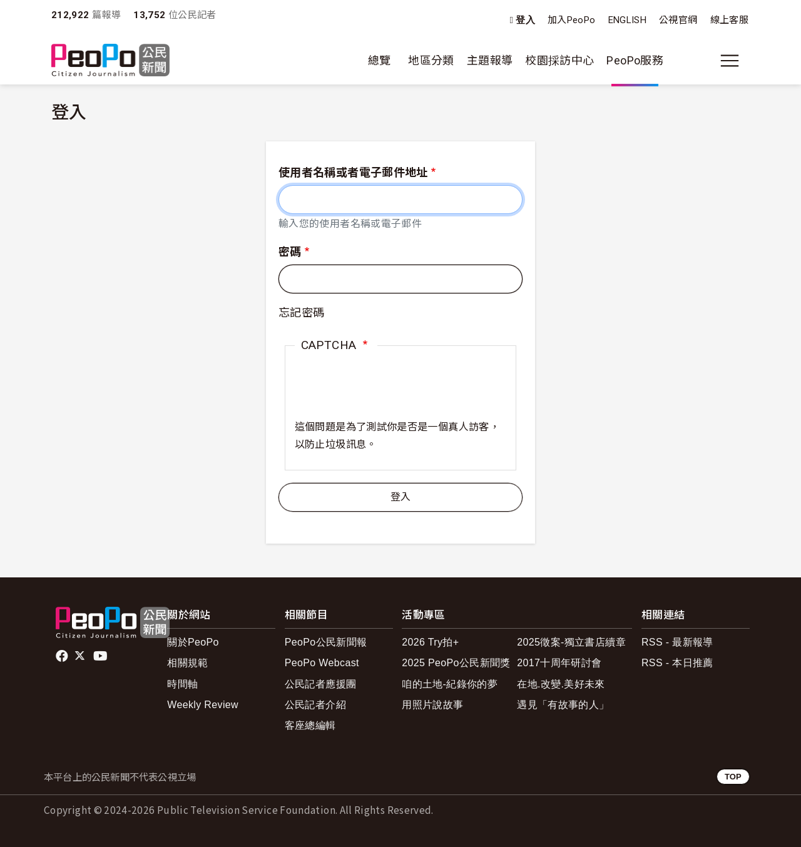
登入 (525, 20)
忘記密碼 (301, 312)
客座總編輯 (310, 725)
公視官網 (678, 20)
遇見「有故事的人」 (563, 704)
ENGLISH (627, 20)
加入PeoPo (572, 20)
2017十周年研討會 (559, 662)
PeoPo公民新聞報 (326, 642)
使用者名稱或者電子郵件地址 (353, 172)
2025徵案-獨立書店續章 (571, 642)
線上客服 (729, 20)
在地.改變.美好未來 (561, 684)
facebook (63, 656)
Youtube (101, 656)
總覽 (379, 60)
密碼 (290, 251)
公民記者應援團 (321, 684)
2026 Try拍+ (430, 642)
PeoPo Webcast (322, 662)
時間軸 (182, 684)
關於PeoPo (193, 642)
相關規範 (187, 662)
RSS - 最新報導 (677, 642)
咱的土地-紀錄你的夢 (449, 684)
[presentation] (390, 394)
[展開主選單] (729, 60)
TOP (733, 776)
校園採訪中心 (559, 60)
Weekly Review (202, 704)
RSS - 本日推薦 (677, 662)
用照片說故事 (432, 704)
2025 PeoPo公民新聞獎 (456, 662)
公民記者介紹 (315, 704)
